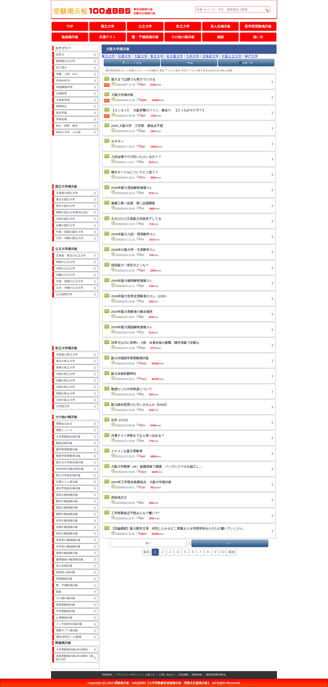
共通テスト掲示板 (67, 481)
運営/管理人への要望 (68, 636)
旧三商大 (61, 67)
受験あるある (64, 423)
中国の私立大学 (65, 387)
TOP (70, 26)
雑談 (220, 37)
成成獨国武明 (64, 87)
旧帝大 (60, 54)
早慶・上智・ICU (66, 74)
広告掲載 (183, 674)
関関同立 (61, 106)
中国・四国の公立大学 (69, 281)
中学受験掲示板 (65, 611)
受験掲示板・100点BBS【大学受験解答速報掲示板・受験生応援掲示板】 (162, 682)
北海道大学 (210, 56)
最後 (231, 552)
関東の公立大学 (65, 262)
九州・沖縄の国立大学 (69, 238)
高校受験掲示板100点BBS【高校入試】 (74, 657)
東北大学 (157, 56)
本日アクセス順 (190, 70)
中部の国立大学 (65, 218)
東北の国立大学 (65, 199)
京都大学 (124, 56)
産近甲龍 (61, 112)
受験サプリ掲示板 (67, 630)
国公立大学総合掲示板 (69, 462)
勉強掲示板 (70, 37)
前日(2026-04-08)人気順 (217, 70)
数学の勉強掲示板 (67, 501)
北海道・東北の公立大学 (71, 255)
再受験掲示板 (64, 578)
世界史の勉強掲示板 (68, 540)
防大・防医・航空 (67, 125)
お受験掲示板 (64, 617)
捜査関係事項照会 (216, 674)
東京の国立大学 (65, 205)
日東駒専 (61, 93)
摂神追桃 (61, 119)
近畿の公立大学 (65, 274)
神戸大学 (251, 56)
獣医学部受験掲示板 (68, 455)
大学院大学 (63, 406)
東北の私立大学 (65, 361)
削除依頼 (197, 674)
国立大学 (107, 26)
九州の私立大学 (65, 399)
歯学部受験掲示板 (67, 449)
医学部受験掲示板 (258, 26)
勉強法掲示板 (64, 443)
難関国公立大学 (65, 61)
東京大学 (108, 56)
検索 (189, 62)
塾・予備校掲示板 (145, 37)
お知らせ (150, 674)
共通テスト (107, 37)
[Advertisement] (75, 157)
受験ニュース (64, 430)
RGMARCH (63, 80)
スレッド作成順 (146, 70)
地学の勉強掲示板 (67, 533)
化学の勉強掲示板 (67, 520)
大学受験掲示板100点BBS (72, 649)
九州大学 (192, 56)
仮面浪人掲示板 (65, 572)
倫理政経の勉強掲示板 (69, 559)
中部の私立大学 (65, 374)
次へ (229, 543)
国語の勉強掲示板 (67, 507)
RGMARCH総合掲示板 (70, 468)
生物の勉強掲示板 (67, 527)
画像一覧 (246, 62)
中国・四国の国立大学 (69, 231)
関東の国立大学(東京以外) (72, 212)
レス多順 (129, 70)
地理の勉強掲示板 (67, 552)
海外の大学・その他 (68, 132)
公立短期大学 (64, 294)
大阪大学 (140, 56)
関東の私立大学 (65, 367)
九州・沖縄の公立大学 (69, 287)
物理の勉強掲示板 (67, 514)
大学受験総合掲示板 (68, 436)
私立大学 (183, 26)
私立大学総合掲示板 (68, 475)
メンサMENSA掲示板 (69, 623)
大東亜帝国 (63, 100)
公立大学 (145, 26)
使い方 (258, 37)
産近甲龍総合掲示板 (68, 488)
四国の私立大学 (65, 393)
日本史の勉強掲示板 (68, 546)
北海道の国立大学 (67, 192)
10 (223, 552)
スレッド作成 (131, 62)
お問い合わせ (166, 674)
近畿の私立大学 (65, 380)
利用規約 (107, 674)
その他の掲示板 (183, 37)
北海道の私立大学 (67, 354)
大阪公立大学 (232, 56)
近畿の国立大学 (65, 225)
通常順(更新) (113, 70)
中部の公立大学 (65, 268)
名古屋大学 (174, 56)
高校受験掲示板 (65, 604)
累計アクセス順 (168, 70)
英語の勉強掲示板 (67, 494)
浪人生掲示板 (220, 26)
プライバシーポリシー (128, 674)
